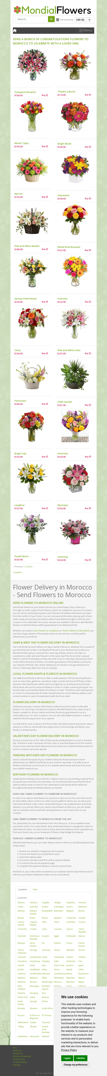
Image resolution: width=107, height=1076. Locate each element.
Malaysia (34, 977)
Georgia (33, 950)
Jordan (21, 969)
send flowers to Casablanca (47, 630)
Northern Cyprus (46, 987)
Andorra (33, 902)
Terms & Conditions (22, 1056)
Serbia (45, 1001)
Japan (81, 965)
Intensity (63, 298)
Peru (44, 993)
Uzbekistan (23, 1036)
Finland (57, 943)
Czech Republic (82, 930)
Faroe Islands (33, 944)
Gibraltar (70, 950)
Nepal (81, 982)
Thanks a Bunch (66, 91)
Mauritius (70, 977)
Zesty (18, 350)
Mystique (63, 505)
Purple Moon (22, 556)
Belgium (70, 910)
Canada (81, 917)
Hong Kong (35, 961)
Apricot (19, 193)
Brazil (32, 917)
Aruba (20, 906)
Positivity (63, 453)
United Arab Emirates (46, 1029)
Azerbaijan (59, 906)
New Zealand (21, 987)
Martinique (59, 977)
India (56, 961)
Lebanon (22, 973)
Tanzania (46, 1022)
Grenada (22, 957)
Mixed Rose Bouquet (69, 246)
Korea (56, 969)
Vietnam (45, 1036)
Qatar (32, 997)
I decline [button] (80, 1058)
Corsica (81, 922)
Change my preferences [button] (76, 1064)
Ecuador (45, 936)
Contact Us (18, 1053)
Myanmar (70, 982)
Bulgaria (58, 917)
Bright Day (20, 453)
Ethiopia (21, 943)
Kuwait (69, 969)
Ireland (21, 965)
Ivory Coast (59, 965)
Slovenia (33, 1008)
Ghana (57, 950)
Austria (45, 906)
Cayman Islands (33, 923)
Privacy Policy (69, 1050)
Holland (82, 957)
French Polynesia (22, 951)
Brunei (45, 917)
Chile (44, 922)
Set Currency (66, 19)
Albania (21, 902)
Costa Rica (22, 929)
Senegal (33, 1001)
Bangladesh (47, 910)
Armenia (82, 902)
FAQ (15, 1047)
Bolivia (81, 910)
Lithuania (46, 973)
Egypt (56, 936)
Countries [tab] (22, 889)
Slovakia (21, 1008)
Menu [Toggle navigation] (85, 30)
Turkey (21, 1026)
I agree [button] (67, 1058)
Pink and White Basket (27, 245)
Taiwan (33, 1022)
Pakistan (82, 986)
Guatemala (59, 957)
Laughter (20, 505)
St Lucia (21, 1015)
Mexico (81, 977)
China (56, 922)
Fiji (43, 943)
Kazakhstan (35, 969)
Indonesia (70, 961)
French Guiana (81, 944)
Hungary (46, 961)
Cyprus (69, 929)
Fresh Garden (65, 401)
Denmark (22, 936)
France (69, 943)
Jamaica (69, 965)
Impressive (63, 195)
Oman (69, 986)
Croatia (33, 929)
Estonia (81, 936)
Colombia (70, 922)
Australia (34, 906)
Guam (44, 957)
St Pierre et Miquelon (35, 1017)
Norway (57, 986)
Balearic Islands (33, 912)
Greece (81, 950)
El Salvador (71, 936)
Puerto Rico (23, 997)
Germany (46, 950)
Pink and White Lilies (69, 350)
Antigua (57, 902)
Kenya (44, 969)
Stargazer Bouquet (25, 92)
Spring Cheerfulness (26, 298)
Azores (69, 906)
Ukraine (33, 1026)
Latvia (81, 969)
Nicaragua (34, 986)
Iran (80, 961)
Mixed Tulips (22, 143)
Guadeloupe (35, 957)
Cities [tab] (35, 889)
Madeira (21, 977)
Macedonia (83, 973)
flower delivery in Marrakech (76, 630)
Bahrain (21, 910)
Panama (21, 993)
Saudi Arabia (21, 1003)
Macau (69, 973)
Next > (30, 566)
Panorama (20, 400)
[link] (69, 1050)
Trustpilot (17, 572)
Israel (32, 965)
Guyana (69, 957)
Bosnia (21, 917)
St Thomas (46, 1015)
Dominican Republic (35, 937)
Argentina (70, 902)
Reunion (45, 997)
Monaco (33, 982)
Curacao (58, 929)
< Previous (17, 566)
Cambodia (71, 917)
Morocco (58, 982)
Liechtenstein (36, 973)
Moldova (22, 982)
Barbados (58, 910)
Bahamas (82, 906)
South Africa (47, 1008)
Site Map (17, 1065)
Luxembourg (60, 973)
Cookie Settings (20, 1062)
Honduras (22, 961)
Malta (44, 977)
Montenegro (47, 982)
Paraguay (34, 993)
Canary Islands (21, 923)
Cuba (44, 929)
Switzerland (23, 1022)
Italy (44, 965)
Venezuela (34, 1036)
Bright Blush (64, 143)
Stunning (63, 556)
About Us (17, 1050)
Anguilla (45, 902)
